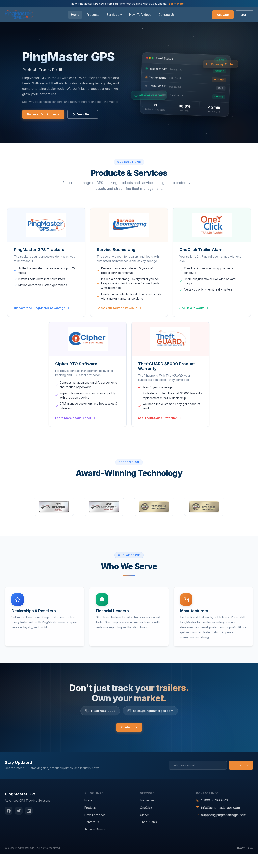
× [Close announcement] (253, 3)
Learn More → (178, 3)
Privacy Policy (244, 847)
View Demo (81, 114)
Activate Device (94, 829)
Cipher (144, 815)
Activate (223, 14)
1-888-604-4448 (100, 717)
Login (244, 14)
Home (75, 14)
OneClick (146, 807)
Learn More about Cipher (75, 427)
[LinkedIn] (29, 811)
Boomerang (148, 800)
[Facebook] (8, 811)
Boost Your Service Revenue (119, 317)
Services (113, 14)
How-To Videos (140, 14)
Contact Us (166, 14)
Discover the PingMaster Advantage (42, 317)
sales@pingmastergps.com (150, 717)
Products (92, 14)
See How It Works (194, 317)
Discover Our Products (42, 114)
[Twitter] (19, 811)
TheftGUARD (148, 822)
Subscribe (241, 765)
